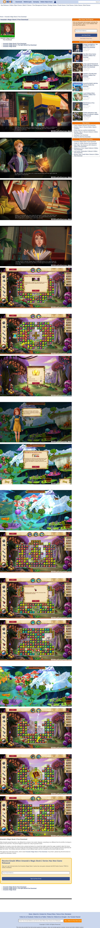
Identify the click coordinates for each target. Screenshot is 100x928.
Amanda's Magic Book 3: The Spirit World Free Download (19, 45)
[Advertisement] (50, 11)
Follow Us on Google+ (60, 917)
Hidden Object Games (16, 5)
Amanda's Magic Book (9, 46)
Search (97, 2)
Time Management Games (39, 5)
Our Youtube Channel (74, 917)
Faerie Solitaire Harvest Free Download (84, 125)
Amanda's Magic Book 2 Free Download (14, 43)
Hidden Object (86, 49)
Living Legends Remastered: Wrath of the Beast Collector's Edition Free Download (91, 65)
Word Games (86, 5)
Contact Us (43, 914)
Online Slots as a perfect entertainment (84, 130)
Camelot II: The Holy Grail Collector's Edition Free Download (89, 75)
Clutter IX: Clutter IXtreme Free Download (85, 143)
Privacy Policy (89, 38)
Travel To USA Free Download (82, 136)
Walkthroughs (28, 2)
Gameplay (36, 2)
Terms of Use (60, 914)
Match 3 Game (86, 106)
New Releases (5, 5)
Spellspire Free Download (81, 135)
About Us (36, 914)
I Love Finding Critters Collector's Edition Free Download (89, 95)
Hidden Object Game (46, 2)
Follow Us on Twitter (40, 917)
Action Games (78, 5)
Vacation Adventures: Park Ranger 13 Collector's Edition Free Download (90, 114)
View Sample (82, 38)
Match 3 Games (27, 5)
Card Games (70, 5)
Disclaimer (68, 914)
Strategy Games (52, 5)
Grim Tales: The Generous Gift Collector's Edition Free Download (85, 145)
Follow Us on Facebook (26, 917)
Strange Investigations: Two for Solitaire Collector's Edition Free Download (90, 46)
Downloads (19, 2)
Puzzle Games (62, 5)
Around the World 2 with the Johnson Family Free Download (90, 85)
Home (30, 914)
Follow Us (50, 917)
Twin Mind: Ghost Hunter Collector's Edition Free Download (89, 55)
